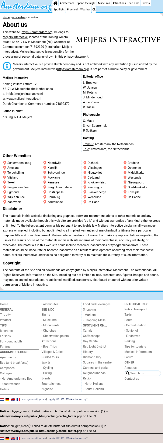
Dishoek (93, 163)
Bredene (133, 163)
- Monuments (51, 325)
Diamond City (92, 357)
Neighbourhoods (94, 373)
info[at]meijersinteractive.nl (24, 94)
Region (87, 378)
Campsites (7, 368)
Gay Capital (90, 341)
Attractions (119, 3)
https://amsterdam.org (37, 32)
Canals (87, 330)
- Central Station (135, 325)
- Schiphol (131, 330)
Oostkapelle (56, 192)
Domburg (54, 197)
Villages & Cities (52, 352)
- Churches (49, 330)
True (86, 149)
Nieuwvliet (95, 173)
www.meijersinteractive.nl (23, 99)
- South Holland (93, 389)
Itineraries (7, 331)
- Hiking (47, 373)
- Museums (49, 320)
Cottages (6, 373)
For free (5, 347)
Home (4, 304)
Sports (46, 362)
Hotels (4, 389)
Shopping (89, 309)
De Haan (93, 202)
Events (146, 3)
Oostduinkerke (137, 187)
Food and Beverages (97, 304)
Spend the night (86, 3)
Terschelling (15, 173)
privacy (42, 399)
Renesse (53, 182)
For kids (5, 336)
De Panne (134, 197)
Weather (85, 9)
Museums (104, 3)
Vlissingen (95, 168)
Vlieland (12, 177)
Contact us (132, 379)
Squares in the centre (97, 362)
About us (131, 368)
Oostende (134, 168)
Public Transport (136, 309)
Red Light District (94, 346)
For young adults (11, 341)
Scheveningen (57, 173)
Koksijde (133, 192)
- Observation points (55, 336)
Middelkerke (136, 173)
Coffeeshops (91, 336)
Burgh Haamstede (60, 187)
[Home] (55, 3)
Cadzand (94, 177)
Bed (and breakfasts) (14, 363)
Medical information (138, 352)
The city (5, 315)
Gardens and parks (95, 368)
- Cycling (47, 368)
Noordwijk (54, 163)
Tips (3, 325)
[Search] (94, 9)
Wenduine (94, 197)
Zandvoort (14, 202)
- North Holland (93, 384)
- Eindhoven (132, 336)
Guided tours (50, 357)
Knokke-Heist (97, 182)
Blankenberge (97, 192)
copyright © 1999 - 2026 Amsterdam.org (67, 399)
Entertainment (51, 384)
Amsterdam (67, 3)
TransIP (88, 144)
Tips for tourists (135, 346)
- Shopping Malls (94, 320)
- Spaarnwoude (10, 384)
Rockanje (54, 177)
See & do (133, 3)
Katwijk (53, 168)
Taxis (128, 315)
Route (128, 320)
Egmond (13, 192)
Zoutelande (55, 202)
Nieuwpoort (136, 182)
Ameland (13, 168)
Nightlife (47, 389)
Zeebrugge (95, 187)
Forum (129, 357)
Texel (11, 182)
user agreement (29, 399)
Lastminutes (50, 304)
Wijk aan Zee (16, 197)
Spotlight (59, 9)
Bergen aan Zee (17, 187)
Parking (130, 341)
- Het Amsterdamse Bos (16, 379)
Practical (72, 9)
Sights (46, 315)
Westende (134, 177)
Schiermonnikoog (19, 163)
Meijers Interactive (15, 37)
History (88, 352)
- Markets (89, 315)
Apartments (8, 357)
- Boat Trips (49, 346)
